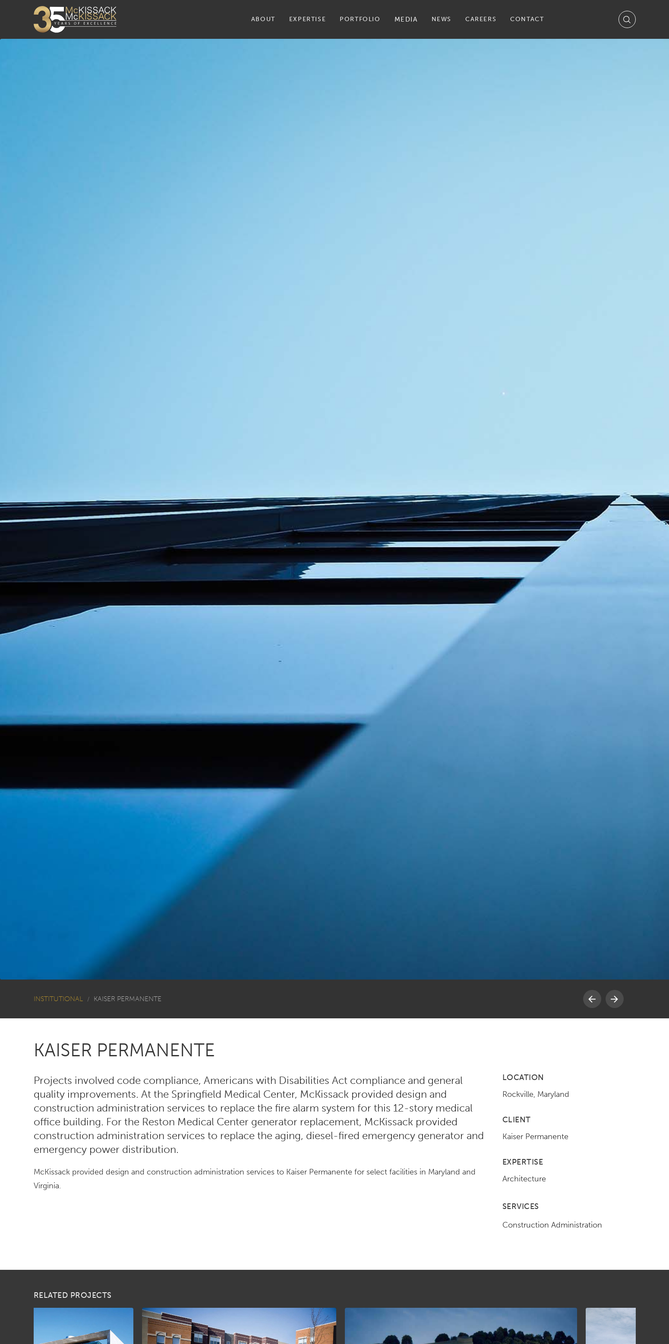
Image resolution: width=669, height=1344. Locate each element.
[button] (263, 19)
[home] (75, 19)
